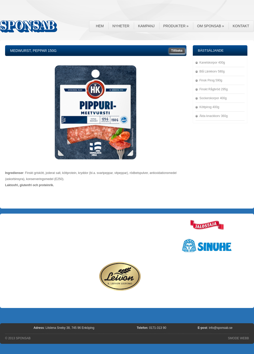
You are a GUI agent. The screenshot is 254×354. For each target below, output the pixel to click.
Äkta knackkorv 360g (213, 116)
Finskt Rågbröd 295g (213, 89)
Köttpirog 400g (209, 107)
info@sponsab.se (220, 328)
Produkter (176, 26)
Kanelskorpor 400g (212, 62)
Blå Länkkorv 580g (212, 71)
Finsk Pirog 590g (210, 80)
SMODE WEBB (238, 338)
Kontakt (241, 26)
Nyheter (121, 26)
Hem (100, 26)
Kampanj (146, 26)
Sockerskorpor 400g (213, 98)
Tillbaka (176, 50)
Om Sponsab (210, 26)
